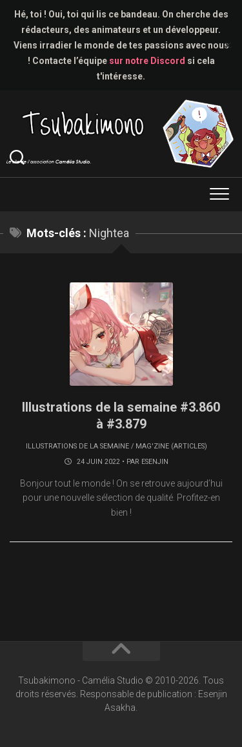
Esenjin (154, 462)
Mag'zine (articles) (171, 446)
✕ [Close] (228, 45)
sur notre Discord (147, 61)
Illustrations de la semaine (77, 446)
